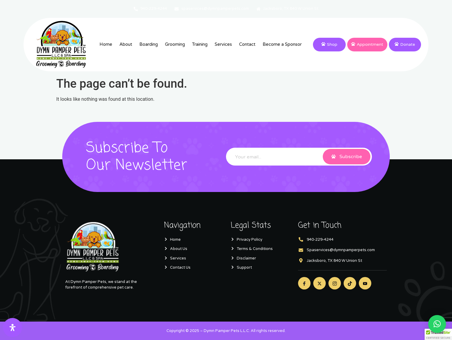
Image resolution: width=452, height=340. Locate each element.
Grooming (175, 44)
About (125, 44)
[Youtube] (365, 283)
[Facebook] (304, 283)
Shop (329, 44)
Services (223, 44)
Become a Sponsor (282, 44)
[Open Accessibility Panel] (12, 327)
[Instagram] (334, 283)
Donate (405, 44)
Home (105, 44)
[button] (437, 324)
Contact (247, 44)
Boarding (148, 44)
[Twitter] (319, 283)
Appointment (367, 44)
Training (200, 44)
